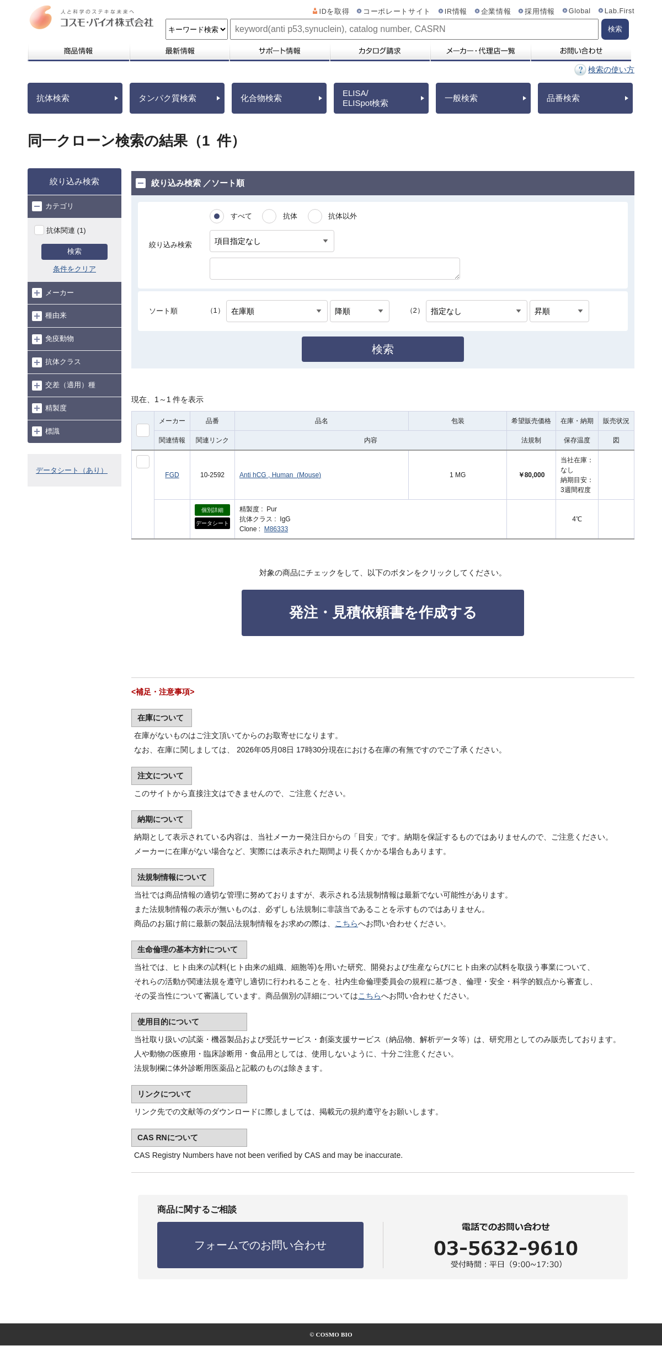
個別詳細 (212, 510)
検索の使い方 (611, 69)
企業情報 (496, 11)
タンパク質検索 (167, 98)
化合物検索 (261, 98)
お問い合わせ (580, 50)
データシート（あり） (72, 470)
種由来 (49, 316)
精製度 (49, 408)
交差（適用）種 (63, 386)
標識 (46, 431)
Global (580, 11)
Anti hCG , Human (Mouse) (280, 475)
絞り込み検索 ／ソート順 (190, 183)
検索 (74, 251)
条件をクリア (74, 269)
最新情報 (179, 50)
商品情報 (78, 50)
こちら (346, 923)
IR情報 (456, 11)
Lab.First (619, 11)
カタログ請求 (379, 50)
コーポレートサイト (397, 11)
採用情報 (540, 11)
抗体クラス (56, 362)
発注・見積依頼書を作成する (383, 612)
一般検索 (461, 98)
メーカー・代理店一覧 (480, 50)
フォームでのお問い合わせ (260, 1245)
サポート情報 (279, 50)
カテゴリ (53, 206)
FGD (172, 475)
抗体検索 (53, 98)
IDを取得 (334, 11)
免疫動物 (53, 339)
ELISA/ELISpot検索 (365, 98)
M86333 (276, 529)
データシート (212, 523)
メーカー (53, 293)
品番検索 (563, 98)
